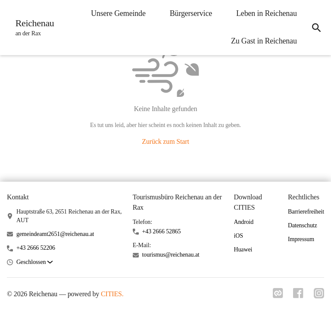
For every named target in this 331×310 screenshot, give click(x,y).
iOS (238, 235)
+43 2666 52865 (161, 231)
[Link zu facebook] (298, 295)
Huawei (243, 249)
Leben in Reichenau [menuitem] (266, 13)
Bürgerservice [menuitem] (190, 13)
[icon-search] (316, 27)
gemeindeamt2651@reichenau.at (55, 234)
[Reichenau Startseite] (32, 27)
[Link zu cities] (277, 295)
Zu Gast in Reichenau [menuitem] (264, 41)
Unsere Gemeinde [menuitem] (118, 13)
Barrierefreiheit (306, 211)
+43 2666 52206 (35, 248)
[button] (34, 262)
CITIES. (112, 294)
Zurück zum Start (165, 141)
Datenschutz (302, 225)
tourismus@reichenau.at (171, 254)
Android (244, 222)
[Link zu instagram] (319, 295)
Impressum (301, 239)
